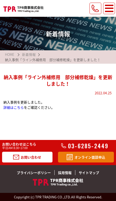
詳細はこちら (13, 107)
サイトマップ (89, 172)
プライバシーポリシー (34, 172)
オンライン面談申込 (86, 157)
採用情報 (65, 172)
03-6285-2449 (84, 146)
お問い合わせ (27, 157)
